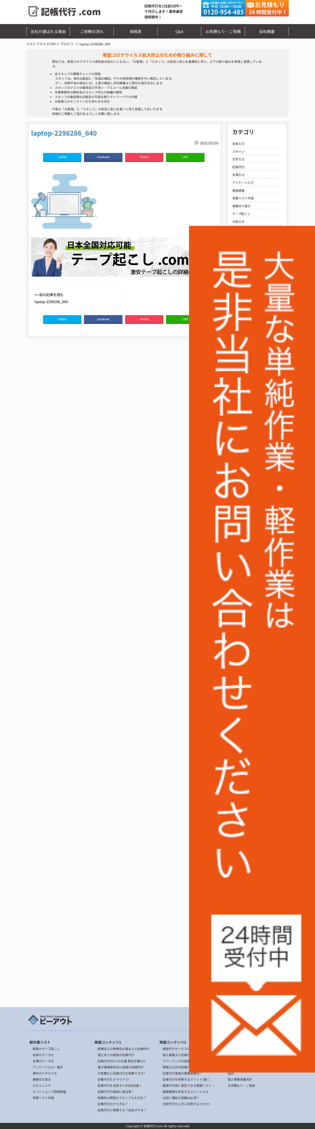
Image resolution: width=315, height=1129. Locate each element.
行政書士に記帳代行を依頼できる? (121, 1073)
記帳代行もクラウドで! (113, 1079)
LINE (185, 157)
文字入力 (238, 159)
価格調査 (238, 190)
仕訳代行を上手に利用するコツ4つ (186, 1104)
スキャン (238, 151)
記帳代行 (238, 167)
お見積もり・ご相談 (241, 1085)
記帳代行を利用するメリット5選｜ (186, 1079)
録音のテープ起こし (46, 1048)
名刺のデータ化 (43, 1055)
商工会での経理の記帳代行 (116, 1055)
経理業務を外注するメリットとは (185, 1091)
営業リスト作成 (243, 198)
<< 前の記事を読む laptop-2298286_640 (51, 298)
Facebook (103, 157)
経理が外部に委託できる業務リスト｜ (189, 1085)
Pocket (144, 157)
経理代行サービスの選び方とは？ (185, 1048)
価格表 (136, 31)
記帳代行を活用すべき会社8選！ (120, 1085)
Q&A (179, 31)
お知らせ (238, 221)
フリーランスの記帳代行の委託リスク (189, 1061)
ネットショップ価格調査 (49, 1091)
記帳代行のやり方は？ (113, 1104)
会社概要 (267, 31)
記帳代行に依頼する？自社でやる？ (122, 1110)
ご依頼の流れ (92, 31)
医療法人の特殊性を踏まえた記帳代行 (124, 1048)
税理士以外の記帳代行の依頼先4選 (186, 1067)
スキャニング (42, 1085)
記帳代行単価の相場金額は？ (182, 1073)
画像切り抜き (241, 206)
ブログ (65, 44)
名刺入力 (238, 143)
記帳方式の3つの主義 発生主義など (122, 1061)
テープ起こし (241, 213)
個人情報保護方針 (240, 1079)
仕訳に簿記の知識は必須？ (181, 1098)
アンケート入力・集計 (48, 1067)
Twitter (62, 157)
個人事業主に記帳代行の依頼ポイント (189, 1055)
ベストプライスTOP (41, 44)
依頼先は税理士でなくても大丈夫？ (122, 1098)
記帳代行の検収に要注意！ (116, 1091)
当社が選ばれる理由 (48, 31)
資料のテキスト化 (45, 1073)
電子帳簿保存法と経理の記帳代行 (121, 1067)
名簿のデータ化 (43, 1061)
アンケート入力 (243, 182)
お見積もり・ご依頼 (223, 31)
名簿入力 (238, 174)
